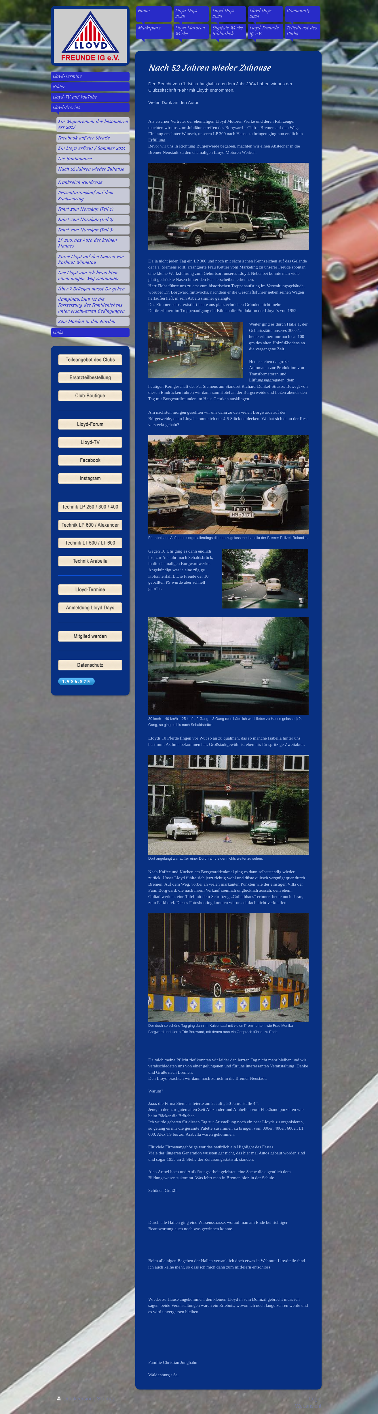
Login (315, 1399)
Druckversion (75, 1399)
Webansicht (308, 1406)
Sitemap (106, 1399)
